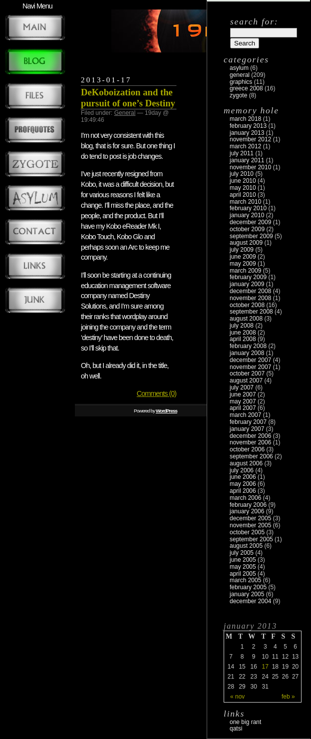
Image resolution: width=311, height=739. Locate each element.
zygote (238, 95)
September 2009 (251, 236)
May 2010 (243, 187)
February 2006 (248, 504)
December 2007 (250, 360)
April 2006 (243, 490)
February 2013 (248, 125)
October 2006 (247, 449)
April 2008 (243, 339)
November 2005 (250, 525)
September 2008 (251, 311)
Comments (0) (156, 393)
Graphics (241, 81)
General (125, 112)
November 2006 (250, 442)
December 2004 (250, 601)
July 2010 (242, 173)
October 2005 (247, 532)
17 (265, 666)
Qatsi (236, 728)
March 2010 (245, 201)
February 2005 (248, 587)
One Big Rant (245, 722)
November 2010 (250, 167)
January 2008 (247, 353)
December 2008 (250, 291)
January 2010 (247, 215)
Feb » (288, 696)
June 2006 (243, 476)
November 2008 (250, 298)
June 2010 (243, 180)
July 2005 (242, 552)
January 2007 (247, 428)
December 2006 (250, 435)
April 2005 (243, 573)
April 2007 (243, 407)
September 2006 (251, 456)
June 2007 (243, 394)
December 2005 (250, 518)
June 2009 (243, 256)
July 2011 (242, 153)
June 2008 (243, 332)
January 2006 (247, 511)
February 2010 (248, 208)
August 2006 (246, 463)
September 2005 (251, 539)
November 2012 (250, 139)
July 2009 (242, 249)
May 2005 (243, 566)
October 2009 (247, 229)
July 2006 (242, 470)
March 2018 (245, 118)
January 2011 (247, 160)
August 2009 (246, 242)
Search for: (254, 21)
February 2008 (248, 346)
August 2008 (246, 318)
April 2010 (243, 194)
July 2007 (242, 387)
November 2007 (250, 367)
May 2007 (243, 401)
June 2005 (243, 559)
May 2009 (243, 263)
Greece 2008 (246, 88)
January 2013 (247, 132)
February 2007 (248, 421)
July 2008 (242, 325)
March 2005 (245, 580)
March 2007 (245, 414)
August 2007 (246, 380)
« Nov (237, 696)
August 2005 (246, 545)
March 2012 (245, 146)
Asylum (239, 67)
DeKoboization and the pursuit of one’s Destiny (128, 97)
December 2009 (250, 222)
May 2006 (243, 483)
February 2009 (248, 277)
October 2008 (247, 305)
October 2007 (247, 373)
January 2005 (247, 594)
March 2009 (245, 270)
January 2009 (247, 284)
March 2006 (245, 497)
